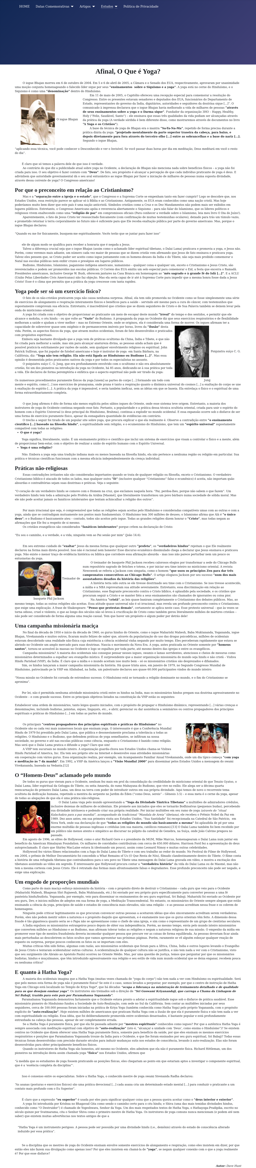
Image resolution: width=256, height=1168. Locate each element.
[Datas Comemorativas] (71, 6)
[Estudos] (115, 6)
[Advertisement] (128, 39)
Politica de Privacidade (140, 6)
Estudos (107, 6)
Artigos (85, 6)
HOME (24, 6)
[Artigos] (93, 6)
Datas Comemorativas (52, 6)
